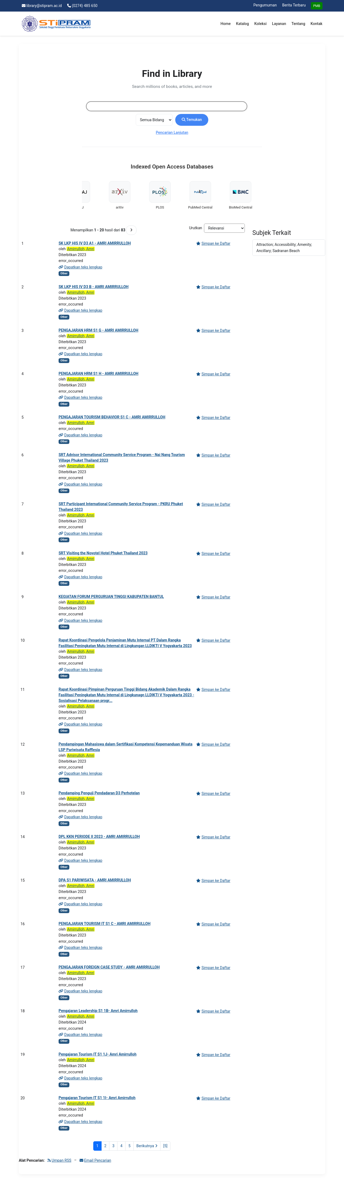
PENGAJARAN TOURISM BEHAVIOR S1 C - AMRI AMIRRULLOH (112, 417)
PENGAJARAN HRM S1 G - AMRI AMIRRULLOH (98, 330)
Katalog (242, 23)
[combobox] (166, 106)
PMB (316, 6)
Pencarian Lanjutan (172, 132)
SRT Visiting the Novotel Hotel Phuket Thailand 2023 (103, 553)
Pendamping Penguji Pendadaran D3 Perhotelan (99, 793)
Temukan (192, 120)
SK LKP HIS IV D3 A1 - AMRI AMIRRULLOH (95, 243)
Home (226, 23)
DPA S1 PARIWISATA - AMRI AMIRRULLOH (95, 880)
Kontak (316, 23)
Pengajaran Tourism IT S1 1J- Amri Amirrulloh (98, 1054)
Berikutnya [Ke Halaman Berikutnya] (147, 1146)
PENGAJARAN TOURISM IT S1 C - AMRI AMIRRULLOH (104, 923)
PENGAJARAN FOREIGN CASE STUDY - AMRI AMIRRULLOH (109, 967)
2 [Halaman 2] (105, 1146)
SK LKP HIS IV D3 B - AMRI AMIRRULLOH (93, 287)
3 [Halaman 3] (113, 1146)
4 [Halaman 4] (121, 1146)
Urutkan (195, 228)
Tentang (298, 23)
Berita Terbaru (294, 5)
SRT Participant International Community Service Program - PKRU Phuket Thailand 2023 (121, 507)
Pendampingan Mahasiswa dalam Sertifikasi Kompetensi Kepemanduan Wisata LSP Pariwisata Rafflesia (125, 747)
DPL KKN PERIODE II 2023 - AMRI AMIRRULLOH (99, 836)
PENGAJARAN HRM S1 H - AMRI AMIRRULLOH (98, 373)
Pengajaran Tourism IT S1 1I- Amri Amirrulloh (97, 1098)
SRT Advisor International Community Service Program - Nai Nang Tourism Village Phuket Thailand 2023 (122, 457)
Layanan (279, 23)
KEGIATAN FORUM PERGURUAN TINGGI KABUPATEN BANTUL (111, 596)
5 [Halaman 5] (129, 1146)
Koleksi (260, 23)
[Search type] (154, 120)
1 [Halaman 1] (97, 1146)
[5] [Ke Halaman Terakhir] (165, 1146)
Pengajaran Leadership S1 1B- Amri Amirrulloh (98, 1011)
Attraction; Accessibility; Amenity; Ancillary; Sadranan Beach (284, 247)
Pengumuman (265, 5)
